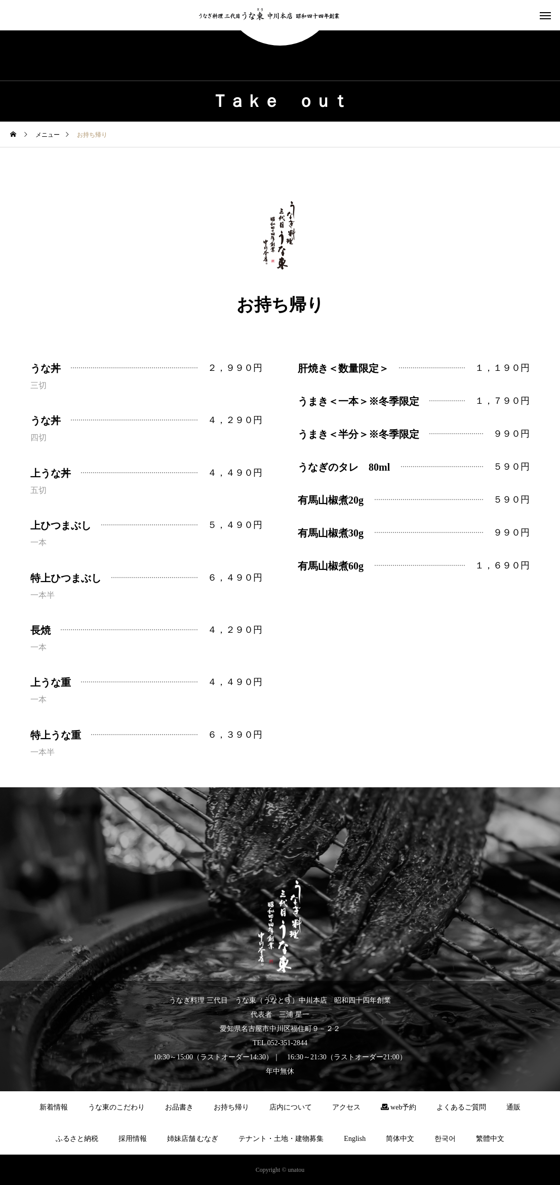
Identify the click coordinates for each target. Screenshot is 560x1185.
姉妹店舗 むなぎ (193, 1138)
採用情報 (132, 1138)
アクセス (346, 1107)
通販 (513, 1107)
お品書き (179, 1107)
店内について (290, 1107)
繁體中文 (490, 1138)
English (355, 1138)
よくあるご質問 (461, 1107)
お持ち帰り (231, 1107)
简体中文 (400, 1138)
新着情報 (53, 1107)
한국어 (445, 1138)
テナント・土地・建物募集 (281, 1138)
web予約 (399, 1107)
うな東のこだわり (116, 1107)
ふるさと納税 (77, 1138)
